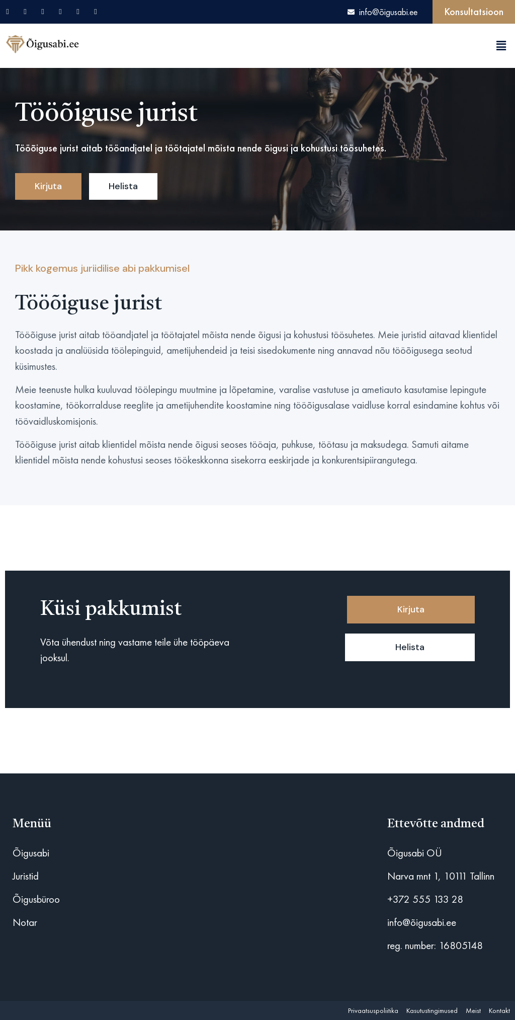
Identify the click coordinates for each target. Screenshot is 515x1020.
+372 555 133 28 (425, 899)
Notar (25, 922)
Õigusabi (31, 852)
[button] (501, 45)
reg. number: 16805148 (435, 945)
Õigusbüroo (36, 899)
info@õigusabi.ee (421, 922)
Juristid (26, 876)
